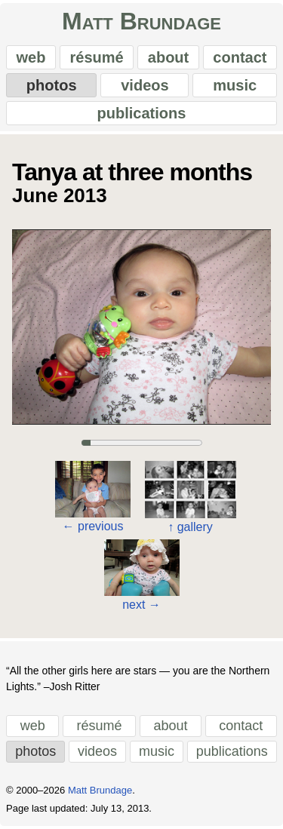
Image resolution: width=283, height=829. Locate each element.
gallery (190, 526)
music (235, 85)
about (168, 57)
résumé (97, 57)
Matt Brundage (141, 21)
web (31, 57)
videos (144, 85)
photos (51, 85)
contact (239, 57)
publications (141, 113)
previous (93, 526)
